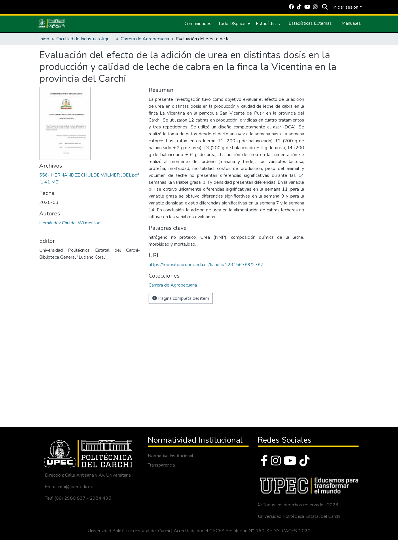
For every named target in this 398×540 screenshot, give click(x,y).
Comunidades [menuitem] (198, 23)
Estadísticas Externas (310, 23)
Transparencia (161, 465)
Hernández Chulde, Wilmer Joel (70, 223)
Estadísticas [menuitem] (268, 23)
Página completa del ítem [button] (180, 298)
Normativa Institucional (170, 456)
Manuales (351, 23)
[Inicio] (51, 23)
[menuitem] (233, 24)
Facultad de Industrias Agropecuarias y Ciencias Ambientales (85, 39)
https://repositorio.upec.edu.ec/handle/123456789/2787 (206, 265)
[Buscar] (324, 7)
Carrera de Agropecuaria (145, 39)
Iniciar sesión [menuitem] (345, 7)
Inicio (44, 39)
